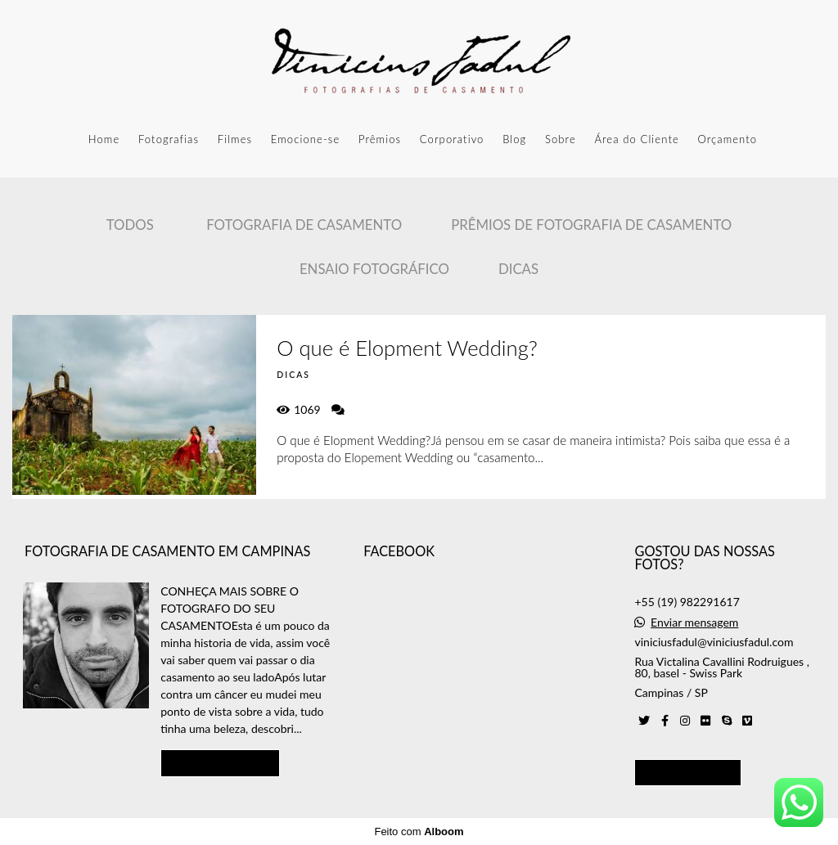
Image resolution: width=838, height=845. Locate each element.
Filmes (235, 139)
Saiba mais (220, 762)
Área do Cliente (636, 139)
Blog (514, 139)
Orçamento (727, 139)
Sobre (560, 139)
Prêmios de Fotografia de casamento (591, 224)
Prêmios (379, 139)
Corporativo (452, 139)
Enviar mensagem (694, 622)
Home (104, 139)
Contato (688, 772)
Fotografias (168, 139)
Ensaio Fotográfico (374, 268)
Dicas (518, 268)
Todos (130, 224)
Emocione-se (305, 139)
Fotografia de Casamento (304, 224)
